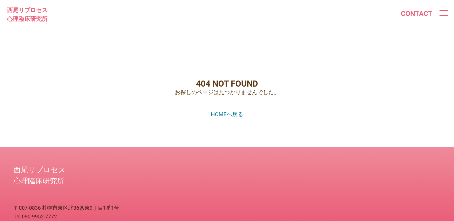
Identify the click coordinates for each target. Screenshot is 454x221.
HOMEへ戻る (227, 114)
